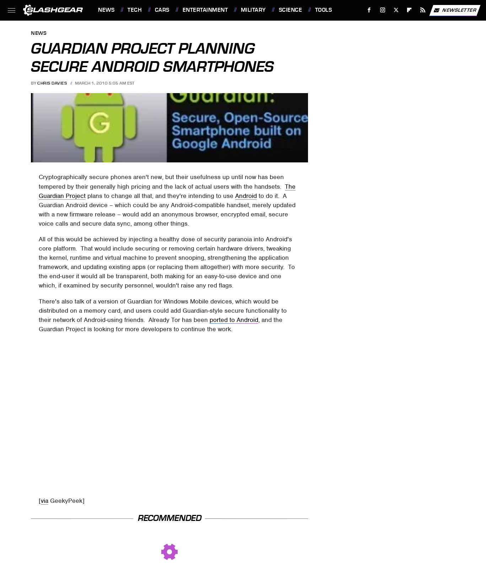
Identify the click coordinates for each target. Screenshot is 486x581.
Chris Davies (52, 83)
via (44, 501)
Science (290, 10)
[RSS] (423, 10)
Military (253, 10)
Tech (135, 10)
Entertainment (205, 10)
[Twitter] (396, 10)
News (106, 10)
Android (246, 196)
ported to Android (234, 320)
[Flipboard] (409, 10)
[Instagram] (383, 10)
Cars (162, 10)
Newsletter (454, 10)
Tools (323, 10)
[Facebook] (369, 10)
